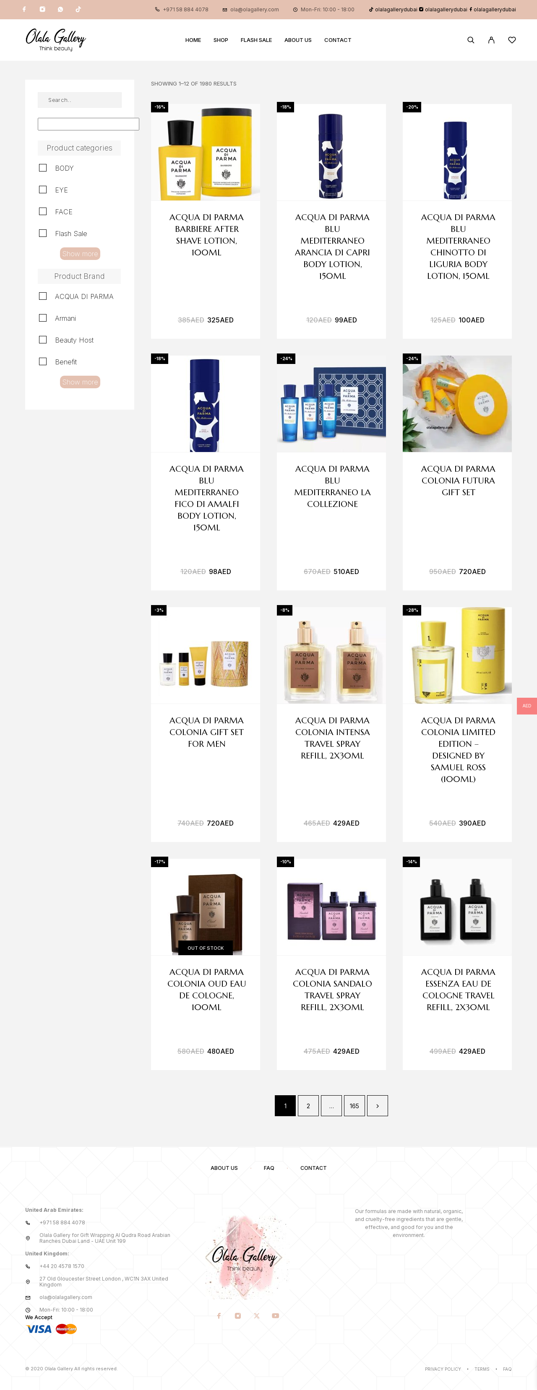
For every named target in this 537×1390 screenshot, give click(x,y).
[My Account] (491, 40)
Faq (507, 1369)
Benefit (66, 362)
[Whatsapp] (60, 9)
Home (193, 40)
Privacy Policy (443, 1369)
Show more (80, 253)
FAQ (269, 1168)
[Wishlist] (512, 41)
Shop (221, 40)
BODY (64, 168)
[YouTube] (275, 1316)
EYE (61, 190)
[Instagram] (42, 9)
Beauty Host (74, 340)
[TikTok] (78, 9)
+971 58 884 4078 (186, 9)
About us (298, 40)
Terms (482, 1369)
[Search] (471, 40)
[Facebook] (24, 9)
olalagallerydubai (393, 9)
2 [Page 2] (308, 1105)
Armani (65, 318)
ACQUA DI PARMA (84, 296)
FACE (64, 212)
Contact (338, 40)
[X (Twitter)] (257, 1316)
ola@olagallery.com (254, 9)
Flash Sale (256, 40)
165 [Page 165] (354, 1105)
